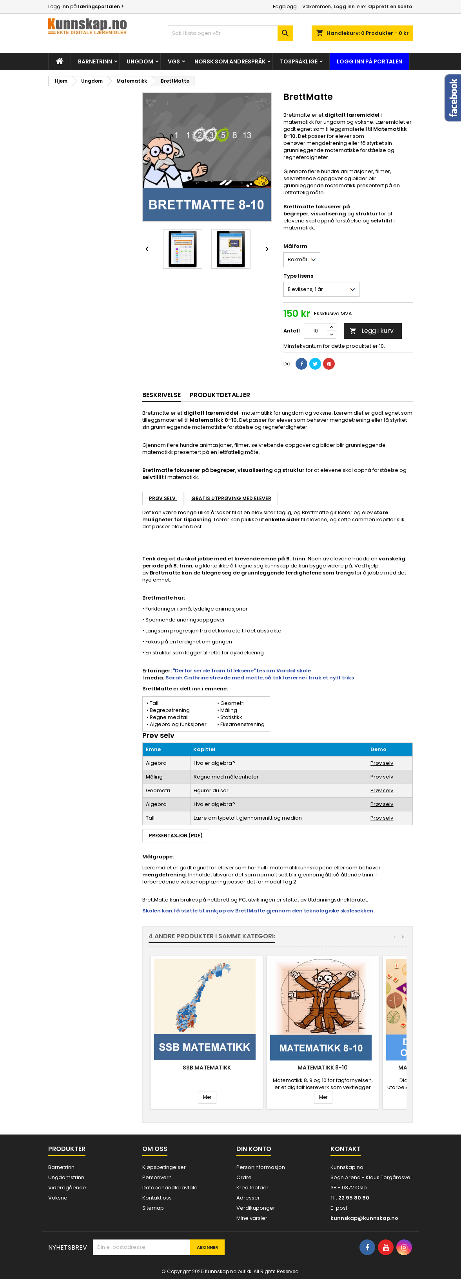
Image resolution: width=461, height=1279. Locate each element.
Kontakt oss (157, 1197)
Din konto (253, 1148)
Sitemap (153, 1208)
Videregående (67, 1187)
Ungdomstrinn (66, 1177)
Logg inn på (86, 6)
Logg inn (344, 6)
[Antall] (315, 331)
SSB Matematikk (207, 1067)
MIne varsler (251, 1218)
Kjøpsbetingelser (164, 1167)
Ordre (244, 1177)
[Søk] (230, 33)
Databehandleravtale (170, 1187)
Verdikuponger (255, 1208)
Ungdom (140, 61)
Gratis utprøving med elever (231, 498)
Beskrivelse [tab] (161, 394)
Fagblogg (285, 6)
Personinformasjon (260, 1167)
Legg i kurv (372, 330)
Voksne (57, 1197)
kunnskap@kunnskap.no (364, 1218)
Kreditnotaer (252, 1187)
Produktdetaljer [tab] (220, 394)
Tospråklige (299, 61)
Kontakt (345, 1148)
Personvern (157, 1177)
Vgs (174, 61)
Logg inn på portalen (369, 61)
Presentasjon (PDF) (176, 835)
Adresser (248, 1197)
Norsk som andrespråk (229, 61)
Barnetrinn (95, 61)
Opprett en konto (390, 6)
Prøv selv (163, 498)
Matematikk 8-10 (323, 1067)
